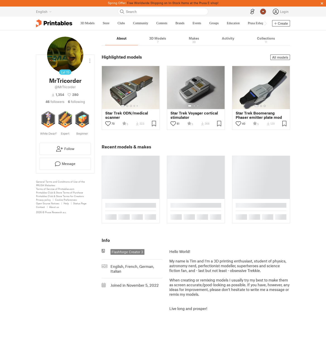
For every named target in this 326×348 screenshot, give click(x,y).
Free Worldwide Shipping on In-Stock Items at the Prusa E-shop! (172, 3)
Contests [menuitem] (161, 23)
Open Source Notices (47, 203)
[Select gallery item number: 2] (127, 106)
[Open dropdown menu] (89, 59)
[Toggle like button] (108, 123)
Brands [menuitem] (180, 23)
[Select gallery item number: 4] (134, 106)
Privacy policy (43, 199)
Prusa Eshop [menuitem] (256, 23)
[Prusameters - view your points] (263, 11)
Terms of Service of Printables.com (55, 188)
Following (76, 102)
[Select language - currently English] (44, 12)
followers (55, 102)
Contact (40, 206)
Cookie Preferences (66, 199)
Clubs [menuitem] (121, 23)
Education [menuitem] (233, 23)
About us (54, 206)
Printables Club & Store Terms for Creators (60, 196)
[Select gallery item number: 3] (131, 106)
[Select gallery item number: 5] (138, 106)
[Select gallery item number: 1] (123, 106)
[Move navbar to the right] (265, 23)
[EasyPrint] (252, 12)
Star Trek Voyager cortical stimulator (194, 115)
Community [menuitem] (140, 23)
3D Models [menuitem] (87, 23)
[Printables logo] (54, 23)
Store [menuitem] (106, 23)
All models (280, 57)
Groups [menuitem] (214, 23)
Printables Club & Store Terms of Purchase (59, 192)
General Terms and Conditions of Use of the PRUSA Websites (60, 183)
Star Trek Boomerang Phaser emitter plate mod (259, 115)
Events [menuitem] (197, 23)
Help (66, 203)
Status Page (79, 203)
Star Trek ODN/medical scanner (126, 115)
